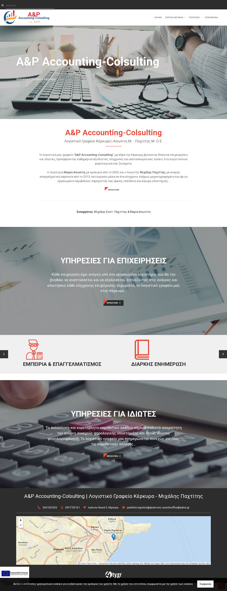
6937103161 (72, 515)
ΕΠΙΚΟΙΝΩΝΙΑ (211, 17)
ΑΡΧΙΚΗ (158, 17)
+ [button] (21, 528)
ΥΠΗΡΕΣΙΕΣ (194, 17)
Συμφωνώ (205, 583)
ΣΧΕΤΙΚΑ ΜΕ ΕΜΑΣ (174, 17)
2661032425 (50, 515)
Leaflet (83, 571)
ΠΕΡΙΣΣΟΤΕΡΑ (113, 190)
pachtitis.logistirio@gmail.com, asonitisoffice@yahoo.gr (158, 515)
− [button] (21, 533)
